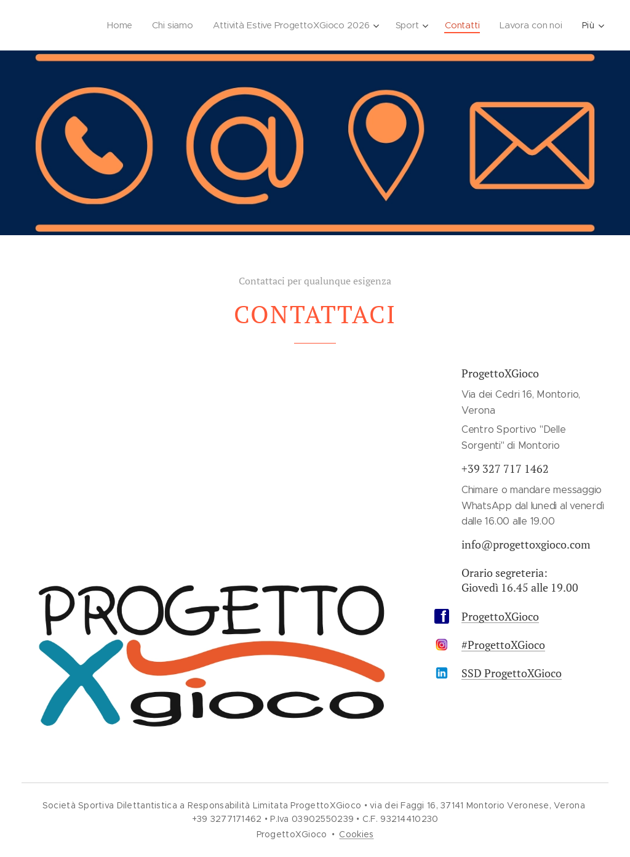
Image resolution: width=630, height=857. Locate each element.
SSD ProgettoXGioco (511, 673)
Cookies (356, 834)
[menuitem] (113, 25)
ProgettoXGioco (500, 616)
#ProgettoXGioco (503, 644)
